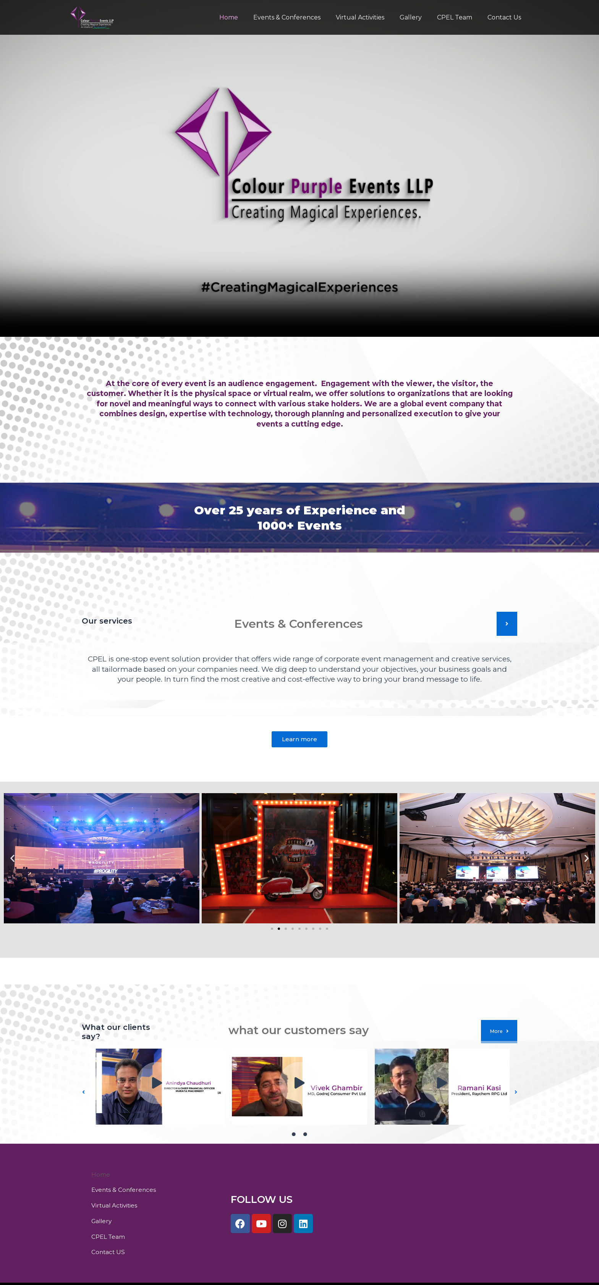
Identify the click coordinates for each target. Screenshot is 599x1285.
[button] (12, 860)
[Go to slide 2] (279, 930)
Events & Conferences (300, 17)
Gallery (418, 17)
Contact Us (506, 17)
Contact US (108, 1226)
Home (245, 17)
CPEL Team (459, 17)
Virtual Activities (370, 17)
